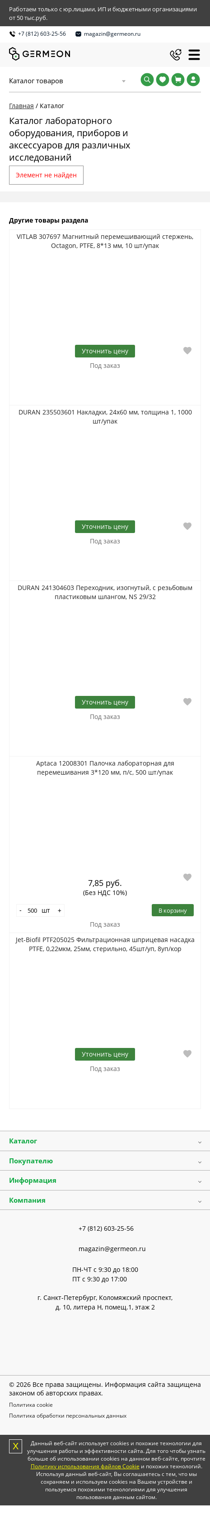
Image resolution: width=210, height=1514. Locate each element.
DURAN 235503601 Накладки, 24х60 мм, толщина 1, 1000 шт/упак (105, 416)
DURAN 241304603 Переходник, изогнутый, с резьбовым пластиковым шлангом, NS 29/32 (105, 592)
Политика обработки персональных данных (67, 1415)
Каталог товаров (36, 80)
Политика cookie (31, 1405)
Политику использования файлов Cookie (85, 1466)
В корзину (173, 910)
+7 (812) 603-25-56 (42, 34)
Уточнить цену (105, 351)
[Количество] (32, 910)
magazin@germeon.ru (112, 34)
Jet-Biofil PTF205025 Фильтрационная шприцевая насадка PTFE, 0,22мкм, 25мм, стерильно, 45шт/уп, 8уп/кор (105, 944)
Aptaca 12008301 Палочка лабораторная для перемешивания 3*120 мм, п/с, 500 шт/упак (105, 767)
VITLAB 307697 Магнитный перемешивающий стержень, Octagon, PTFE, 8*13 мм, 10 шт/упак (105, 241)
